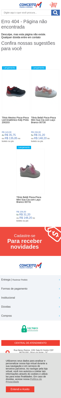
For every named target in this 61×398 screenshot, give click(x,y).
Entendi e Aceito (20, 389)
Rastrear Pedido (20, 280)
